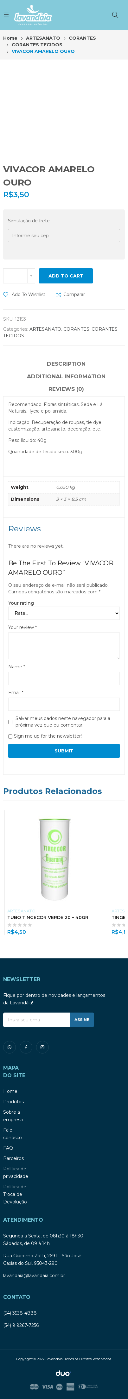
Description (66, 364)
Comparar (74, 294)
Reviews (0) (66, 389)
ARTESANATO (45, 329)
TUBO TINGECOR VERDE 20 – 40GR (47, 917)
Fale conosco (12, 1133)
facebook (26, 1047)
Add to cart (65, 276)
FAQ (8, 1148)
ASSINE (81, 1019)
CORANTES (76, 329)
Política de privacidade (15, 1172)
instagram (42, 1047)
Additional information (66, 376)
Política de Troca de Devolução (15, 1194)
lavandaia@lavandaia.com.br (34, 1275)
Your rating (21, 603)
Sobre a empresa (13, 1115)
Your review (22, 627)
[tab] (66, 364)
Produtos (13, 1102)
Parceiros (13, 1158)
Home (10, 1091)
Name (16, 667)
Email (15, 692)
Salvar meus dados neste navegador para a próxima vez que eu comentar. (63, 722)
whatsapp (9, 1047)
